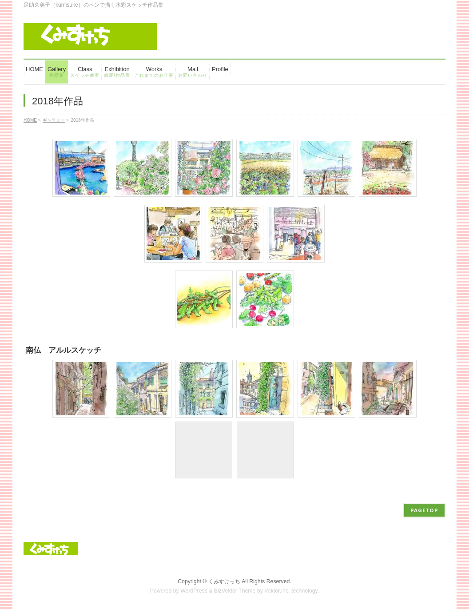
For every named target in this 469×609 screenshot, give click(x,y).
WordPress (193, 591)
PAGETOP (424, 510)
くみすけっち (224, 581)
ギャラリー (54, 120)
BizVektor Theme (235, 591)
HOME (30, 120)
